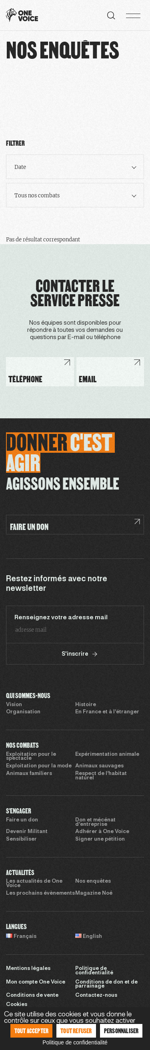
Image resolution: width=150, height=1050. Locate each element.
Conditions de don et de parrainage (106, 984)
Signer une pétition (100, 839)
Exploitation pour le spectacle (31, 756)
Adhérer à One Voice (102, 831)
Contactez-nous (96, 995)
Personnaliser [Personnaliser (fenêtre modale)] (121, 1030)
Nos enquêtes (93, 881)
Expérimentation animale (107, 754)
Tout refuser (76, 1030)
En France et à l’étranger (107, 712)
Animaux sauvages (99, 766)
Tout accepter (31, 1030)
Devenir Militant (27, 831)
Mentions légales (28, 968)
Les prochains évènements (40, 893)
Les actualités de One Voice (34, 883)
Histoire (85, 705)
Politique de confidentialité (94, 971)
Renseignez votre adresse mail (61, 617)
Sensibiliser (21, 839)
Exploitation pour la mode (39, 766)
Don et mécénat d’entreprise (95, 822)
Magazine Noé (93, 893)
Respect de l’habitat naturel (101, 776)
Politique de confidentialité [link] (75, 1042)
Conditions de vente (32, 995)
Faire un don (22, 820)
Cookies (16, 1004)
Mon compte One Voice (35, 982)
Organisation (23, 712)
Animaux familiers (29, 773)
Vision (14, 705)
